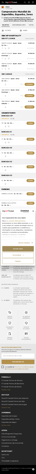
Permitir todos (18, 249)
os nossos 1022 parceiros (16, 221)
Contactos (5, 446)
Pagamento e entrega (9, 440)
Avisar (30, 123)
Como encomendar (9, 437)
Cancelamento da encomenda (12, 443)
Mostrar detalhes (24, 243)
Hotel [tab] (31, 25)
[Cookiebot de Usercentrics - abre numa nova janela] (21, 211)
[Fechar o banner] (33, 211)
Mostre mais (6, 390)
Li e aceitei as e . (19, 368)
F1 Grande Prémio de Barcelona (13, 383)
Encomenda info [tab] (19, 25)
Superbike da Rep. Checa (10, 419)
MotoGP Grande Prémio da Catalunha (15, 398)
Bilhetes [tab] (5, 25)
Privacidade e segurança (10, 461)
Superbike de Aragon (9, 422)
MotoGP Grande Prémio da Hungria (14, 404)
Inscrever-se (18, 362)
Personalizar (18, 255)
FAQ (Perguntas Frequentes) (12, 434)
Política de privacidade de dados (17, 369)
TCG (3, 458)
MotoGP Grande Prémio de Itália (13, 401)
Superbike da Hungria (9, 416)
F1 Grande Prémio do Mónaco (12, 380)
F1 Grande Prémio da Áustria (11, 387)
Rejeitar (18, 261)
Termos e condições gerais (24, 367)
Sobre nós (5, 454)
